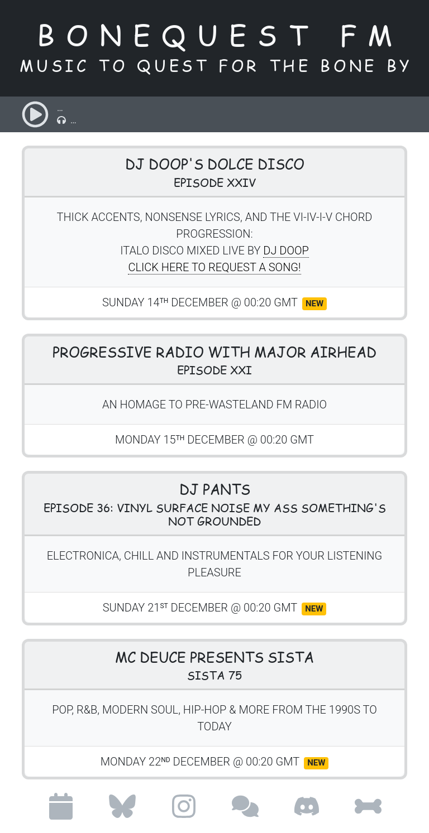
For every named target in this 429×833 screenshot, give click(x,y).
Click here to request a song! (214, 267)
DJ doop (285, 250)
